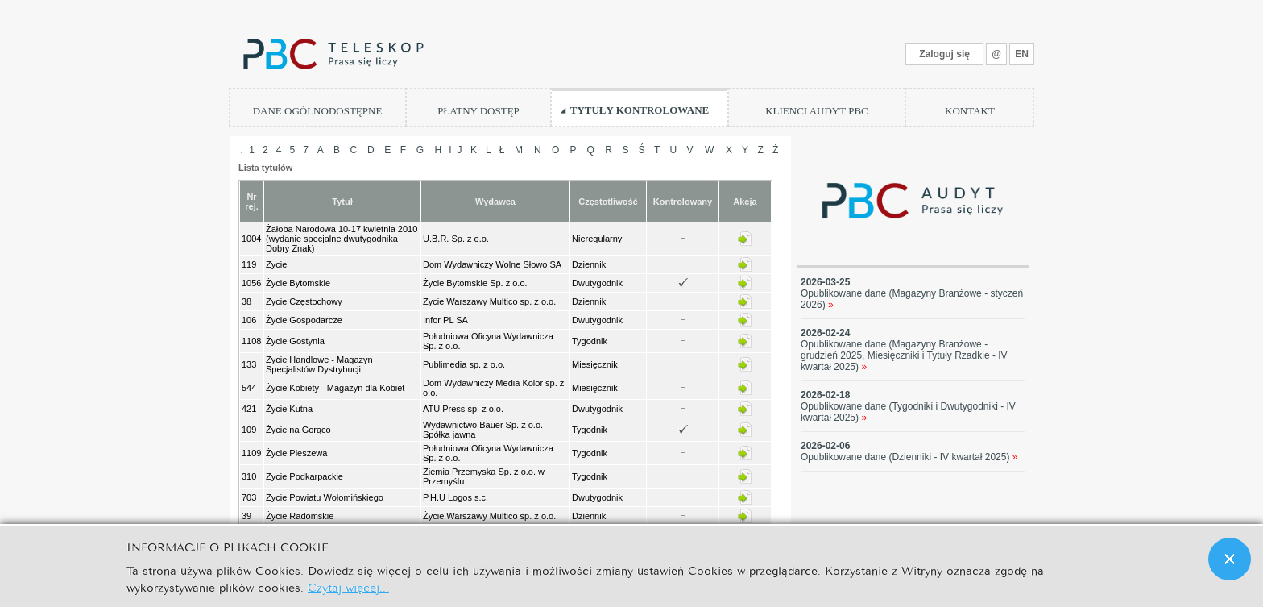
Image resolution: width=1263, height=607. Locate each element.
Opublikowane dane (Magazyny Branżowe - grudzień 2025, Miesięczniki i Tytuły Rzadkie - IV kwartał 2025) (904, 355)
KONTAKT (970, 111)
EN (1022, 54)
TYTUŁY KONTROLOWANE (640, 110)
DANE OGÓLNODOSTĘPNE (318, 111)
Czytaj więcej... (348, 586)
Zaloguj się (944, 54)
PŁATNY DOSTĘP (478, 111)
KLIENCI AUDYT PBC (816, 111)
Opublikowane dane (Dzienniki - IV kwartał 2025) (909, 457)
